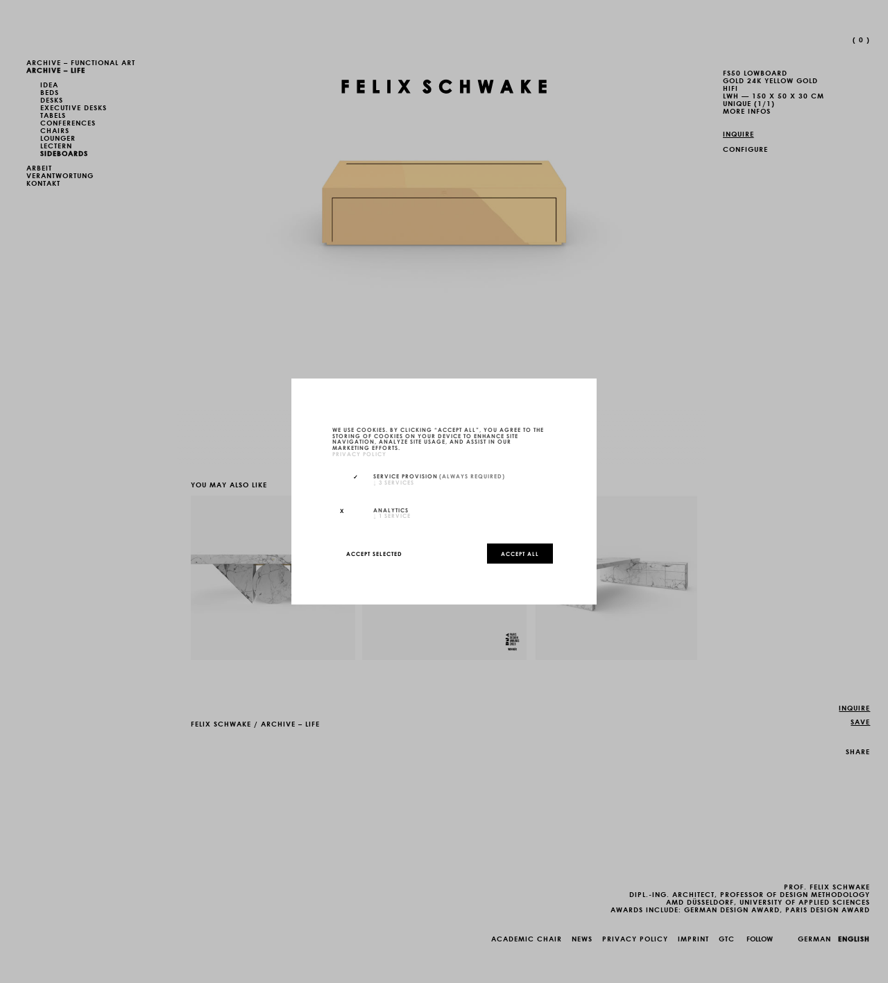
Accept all (520, 553)
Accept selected (374, 553)
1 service (392, 515)
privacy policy (359, 453)
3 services (393, 482)
